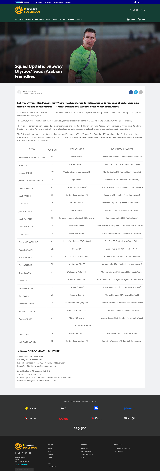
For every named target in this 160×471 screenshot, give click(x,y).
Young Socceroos (87, 454)
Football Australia (58, 2)
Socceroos (84, 448)
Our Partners (118, 451)
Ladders (50, 457)
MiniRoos (68, 2)
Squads (63, 19)
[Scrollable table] (80, 246)
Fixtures (71, 19)
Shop (141, 19)
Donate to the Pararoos (122, 448)
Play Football (47, 2)
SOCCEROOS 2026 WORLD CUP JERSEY (29, 19)
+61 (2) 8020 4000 (21, 465)
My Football (38, 2)
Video (55, 19)
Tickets (131, 19)
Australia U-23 (86, 451)
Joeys (82, 457)
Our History (52, 466)
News (48, 19)
